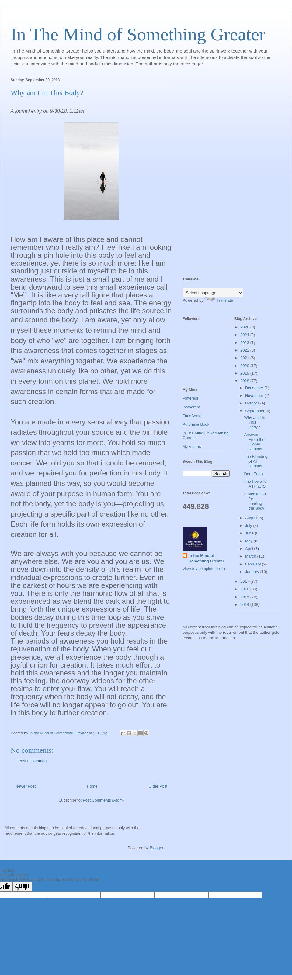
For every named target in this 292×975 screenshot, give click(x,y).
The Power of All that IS (255, 484)
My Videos (191, 446)
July (249, 525)
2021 (245, 357)
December (255, 388)
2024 (245, 334)
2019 (245, 373)
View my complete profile (204, 568)
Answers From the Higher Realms (254, 441)
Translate (218, 300)
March (251, 556)
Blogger (156, 848)
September (255, 411)
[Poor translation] (22, 887)
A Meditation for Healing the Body (255, 501)
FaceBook (191, 416)
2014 (245, 604)
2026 (245, 327)
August (252, 518)
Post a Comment (33, 761)
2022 (245, 350)
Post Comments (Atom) (103, 800)
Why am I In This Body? (254, 422)
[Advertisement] (206, 171)
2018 (245, 381)
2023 (245, 342)
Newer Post (25, 786)
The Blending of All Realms (255, 461)
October (252, 403)
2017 (245, 581)
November (255, 395)
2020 (245, 365)
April (249, 548)
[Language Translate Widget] (212, 292)
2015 (245, 597)
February (253, 564)
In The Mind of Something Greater (138, 34)
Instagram (191, 407)
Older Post (158, 786)
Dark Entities (255, 474)
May (249, 541)
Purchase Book (195, 424)
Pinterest (190, 398)
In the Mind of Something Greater (206, 558)
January (252, 571)
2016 (245, 589)
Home (92, 786)
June (250, 533)
